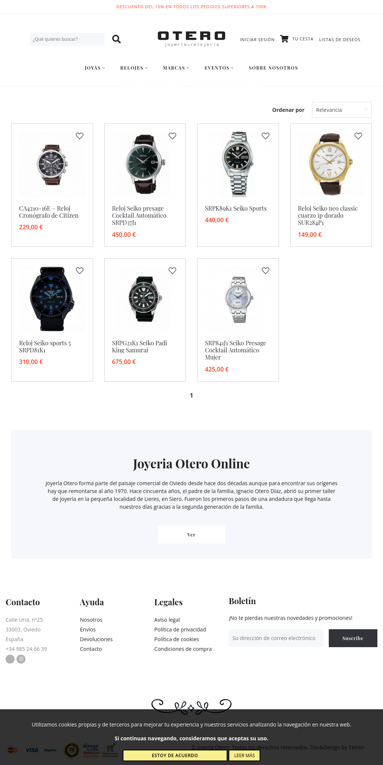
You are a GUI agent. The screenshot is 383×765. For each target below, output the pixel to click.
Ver (191, 535)
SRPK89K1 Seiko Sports (236, 208)
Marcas (176, 68)
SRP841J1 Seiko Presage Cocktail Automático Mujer (235, 350)
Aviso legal (167, 619)
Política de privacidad (180, 629)
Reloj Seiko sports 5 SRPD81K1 (45, 346)
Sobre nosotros (273, 68)
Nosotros (91, 619)
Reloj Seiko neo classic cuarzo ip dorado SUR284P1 (328, 215)
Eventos (219, 68)
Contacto (91, 648)
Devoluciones (96, 639)
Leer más (244, 755)
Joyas (95, 68)
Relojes (134, 68)
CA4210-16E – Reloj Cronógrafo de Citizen (49, 211)
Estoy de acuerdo (175, 755)
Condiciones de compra (183, 648)
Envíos (88, 629)
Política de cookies (176, 639)
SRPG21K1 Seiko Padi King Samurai (139, 346)
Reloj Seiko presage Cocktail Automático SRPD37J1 (139, 215)
